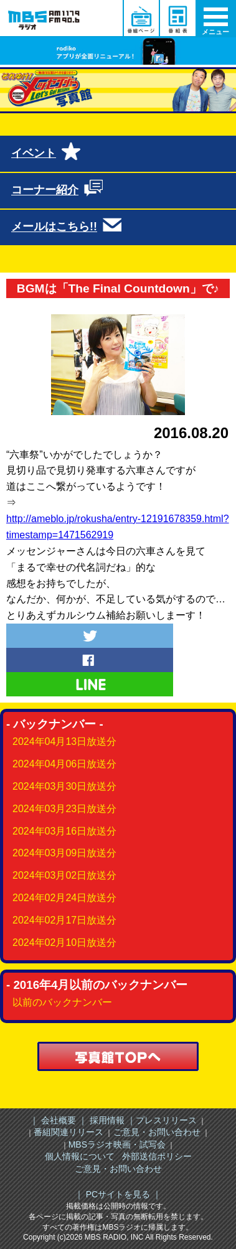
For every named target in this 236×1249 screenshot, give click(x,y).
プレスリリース (166, 1120)
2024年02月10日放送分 (64, 942)
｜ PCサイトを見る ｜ (118, 1194)
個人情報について (80, 1156)
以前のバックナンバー (62, 1002)
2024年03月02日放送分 (64, 875)
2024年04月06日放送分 (64, 764)
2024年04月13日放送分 (64, 741)
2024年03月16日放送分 (64, 831)
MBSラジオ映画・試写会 (117, 1144)
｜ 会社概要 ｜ (58, 1120)
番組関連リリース (68, 1132)
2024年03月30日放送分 (64, 786)
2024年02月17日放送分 (64, 920)
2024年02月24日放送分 (64, 897)
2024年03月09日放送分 (64, 853)
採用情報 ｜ (111, 1120)
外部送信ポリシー (157, 1156)
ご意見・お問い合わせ (157, 1132)
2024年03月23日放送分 (64, 808)
